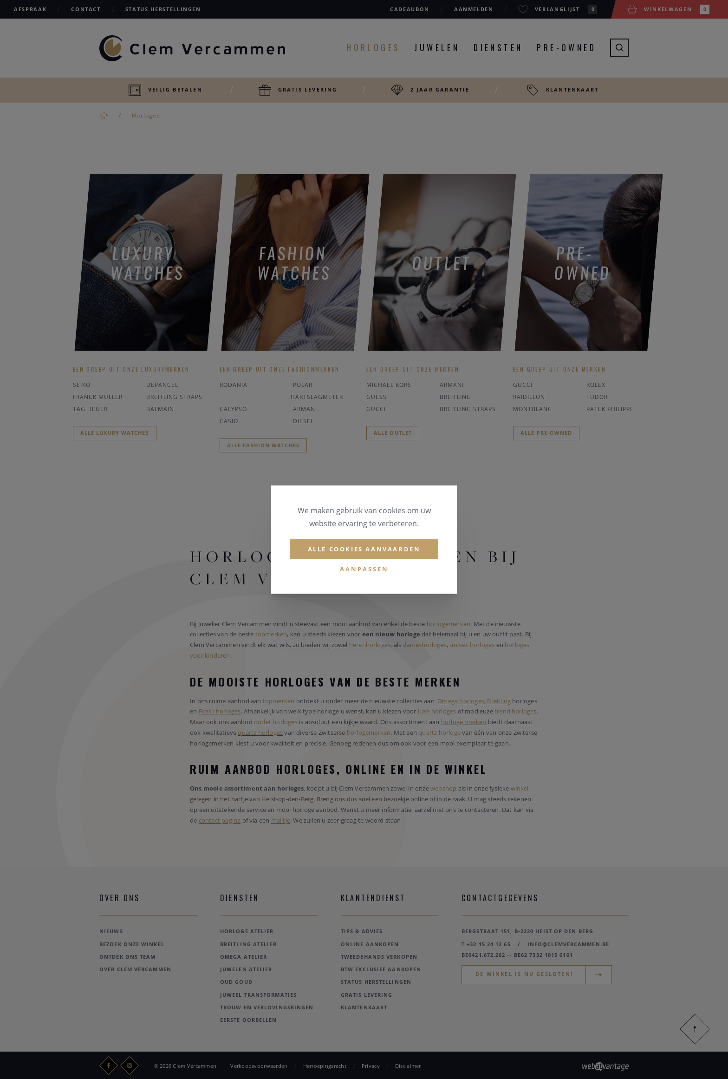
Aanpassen (364, 569)
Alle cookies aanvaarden (364, 549)
